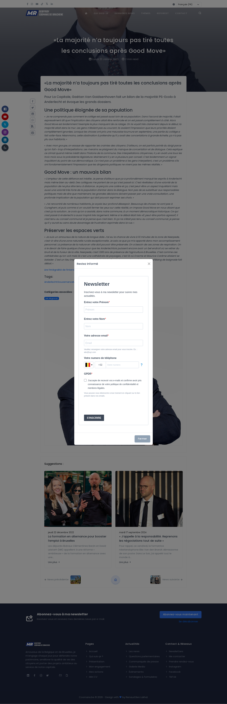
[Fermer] (149, 263)
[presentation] (108, 406)
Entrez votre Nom (94, 319)
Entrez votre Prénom (96, 302)
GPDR (87, 373)
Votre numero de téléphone (100, 358)
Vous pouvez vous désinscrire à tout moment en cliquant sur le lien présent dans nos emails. (112, 394)
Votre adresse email (96, 335)
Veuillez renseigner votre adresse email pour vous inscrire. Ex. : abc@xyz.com (110, 350)
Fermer (142, 438)
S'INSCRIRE (94, 418)
